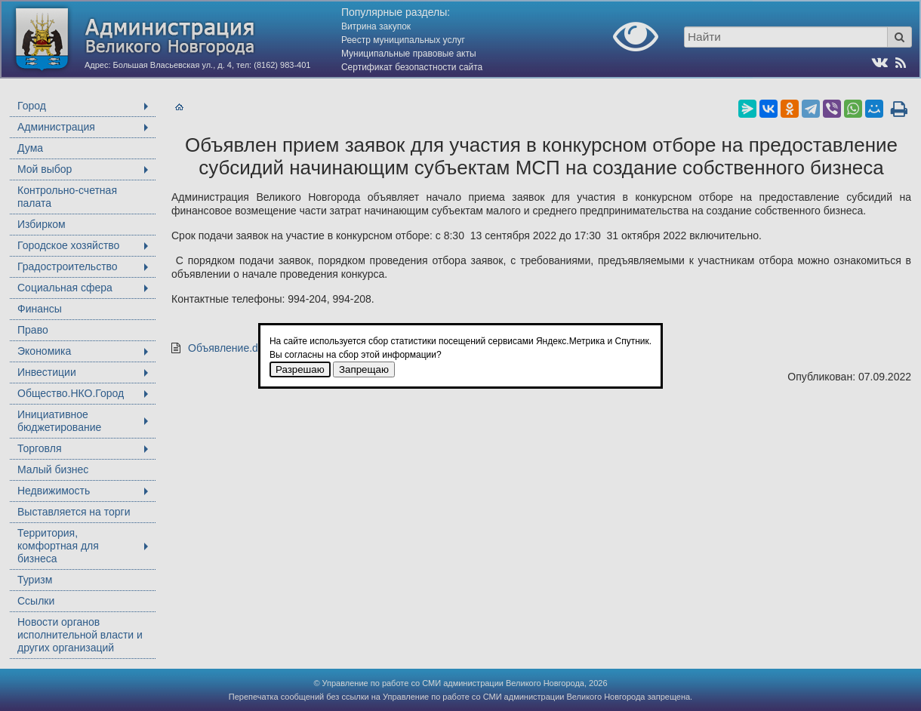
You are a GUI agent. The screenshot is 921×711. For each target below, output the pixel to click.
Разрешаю (300, 369)
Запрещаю (364, 369)
